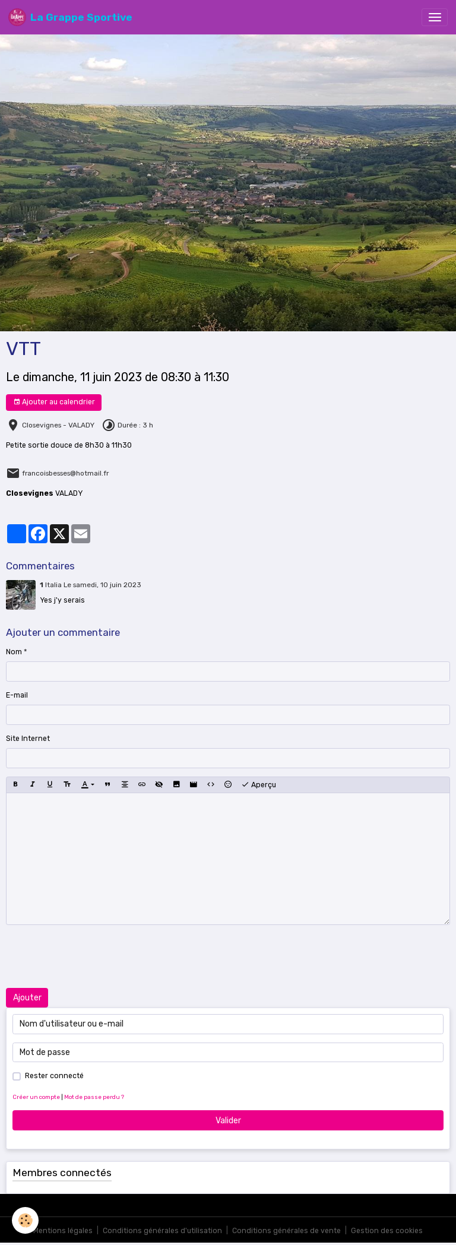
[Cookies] (25, 1220)
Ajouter (27, 998)
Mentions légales (63, 1231)
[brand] (70, 17)
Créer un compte (36, 1097)
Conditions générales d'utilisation (162, 1231)
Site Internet (28, 738)
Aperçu (258, 785)
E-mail (17, 695)
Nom (14, 652)
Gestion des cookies (387, 1231)
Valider (228, 1121)
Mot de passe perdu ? (94, 1097)
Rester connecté (54, 1076)
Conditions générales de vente (286, 1231)
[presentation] (96, 956)
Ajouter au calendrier (54, 402)
